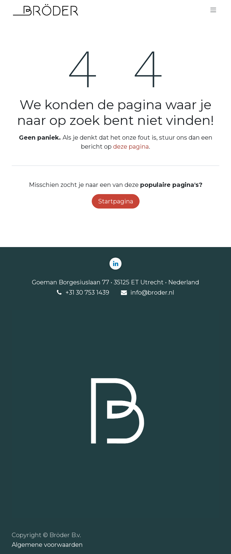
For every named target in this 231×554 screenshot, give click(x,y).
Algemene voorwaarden (47, 544)
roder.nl (163, 292)
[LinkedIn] (115, 264)
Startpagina (115, 201)
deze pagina (131, 146)
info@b (141, 292)
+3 (69, 292)
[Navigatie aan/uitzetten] (213, 10)
